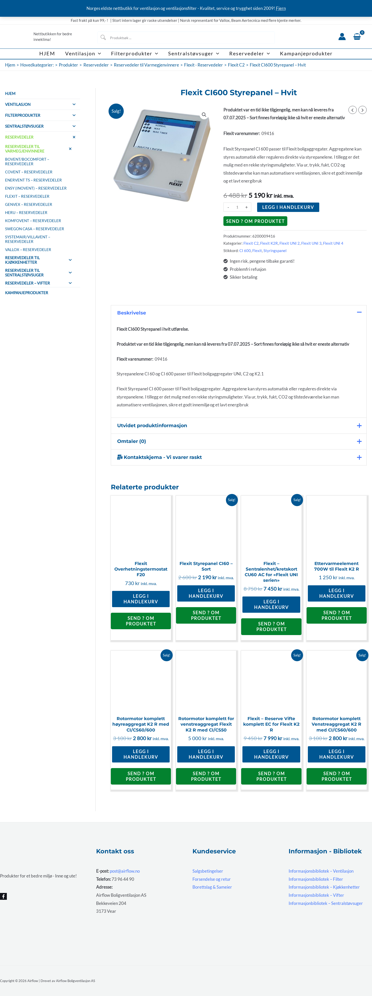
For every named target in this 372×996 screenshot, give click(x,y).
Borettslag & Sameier (212, 887)
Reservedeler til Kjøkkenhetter (40, 260)
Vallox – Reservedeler (28, 249)
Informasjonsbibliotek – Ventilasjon (321, 871)
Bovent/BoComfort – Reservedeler (27, 161)
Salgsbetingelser (207, 871)
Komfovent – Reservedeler (33, 220)
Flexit (257, 250)
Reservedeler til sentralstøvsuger (40, 272)
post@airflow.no (125, 871)
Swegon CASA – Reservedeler (34, 228)
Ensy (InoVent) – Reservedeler (36, 188)
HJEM (10, 93)
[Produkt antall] (237, 207)
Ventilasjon (42, 104)
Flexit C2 (251, 243)
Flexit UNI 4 (333, 243)
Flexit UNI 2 (289, 243)
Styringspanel (275, 250)
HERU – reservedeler (26, 212)
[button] (98, 53)
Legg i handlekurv (288, 207)
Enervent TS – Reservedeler (33, 180)
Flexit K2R (269, 243)
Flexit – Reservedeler (27, 196)
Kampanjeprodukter (26, 292)
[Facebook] (3, 896)
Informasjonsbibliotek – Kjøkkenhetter (324, 887)
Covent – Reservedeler (28, 172)
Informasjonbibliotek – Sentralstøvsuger (326, 903)
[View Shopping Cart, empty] (357, 36)
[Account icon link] (342, 36)
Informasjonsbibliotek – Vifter (316, 895)
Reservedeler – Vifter (40, 283)
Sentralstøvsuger (42, 126)
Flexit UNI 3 (311, 243)
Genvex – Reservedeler (28, 204)
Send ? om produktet (255, 221)
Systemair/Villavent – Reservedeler (27, 239)
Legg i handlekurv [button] (140, 598)
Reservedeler (42, 137)
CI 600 (245, 250)
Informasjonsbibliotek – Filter (316, 879)
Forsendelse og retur (211, 879)
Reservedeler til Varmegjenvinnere (40, 148)
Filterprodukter (42, 115)
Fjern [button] (281, 8)
